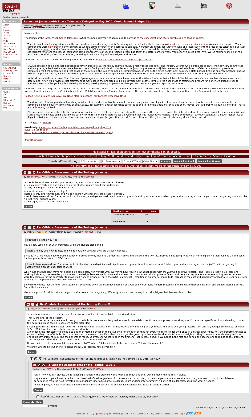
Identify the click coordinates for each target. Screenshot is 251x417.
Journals (7, 30)
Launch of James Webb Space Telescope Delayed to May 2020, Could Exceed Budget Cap (87, 21)
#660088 (89, 232)
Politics (6, 81)
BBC (35, 122)
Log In (6, 57)
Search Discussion (224, 156)
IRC (5, 95)
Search (6, 38)
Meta (5, 79)
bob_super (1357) (35, 177)
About (6, 25)
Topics (6, 33)
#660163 (98, 369)
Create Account (10, 55)
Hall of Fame (9, 44)
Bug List (7, 103)
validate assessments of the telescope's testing (125, 59)
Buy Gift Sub (9, 52)
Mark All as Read (184, 161)
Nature (47, 122)
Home (78, 414)
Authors (7, 35)
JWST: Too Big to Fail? (36, 130)
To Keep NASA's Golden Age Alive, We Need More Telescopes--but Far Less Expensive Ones (75, 96)
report (46, 49)
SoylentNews (11, 8)
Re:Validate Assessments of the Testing (65, 172)
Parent (28, 207)
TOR (5, 108)
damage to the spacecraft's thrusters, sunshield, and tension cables (165, 38)
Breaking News (10, 71)
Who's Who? (9, 100)
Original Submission (33, 140)
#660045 (88, 177)
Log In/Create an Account (167, 156)
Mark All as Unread (209, 161)
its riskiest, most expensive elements (189, 44)
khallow (113, 359)
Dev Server (8, 106)
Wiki (5, 97)
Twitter (6, 92)
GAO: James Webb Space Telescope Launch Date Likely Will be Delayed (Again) (68, 132)
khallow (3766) (34, 232)
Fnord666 (37, 26)
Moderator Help (32, 402)
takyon (28, 33)
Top (188, 156)
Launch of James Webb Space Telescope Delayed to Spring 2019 (75, 127)
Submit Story (9, 46)
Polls (5, 41)
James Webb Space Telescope (61, 38)
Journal (98, 232)
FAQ (5, 27)
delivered (53, 46)
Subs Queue (9, 49)
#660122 (91, 308)
